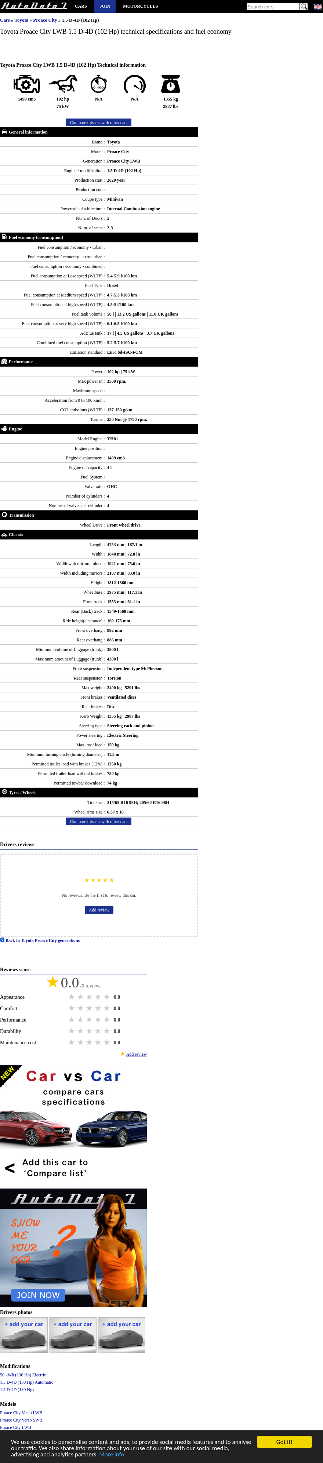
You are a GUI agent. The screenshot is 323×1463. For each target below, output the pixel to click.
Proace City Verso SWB (21, 1420)
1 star (72, 997)
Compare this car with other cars (98, 122)
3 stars (90, 997)
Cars (81, 6)
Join (105, 6)
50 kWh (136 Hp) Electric (23, 1375)
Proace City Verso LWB (21, 1412)
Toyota (21, 20)
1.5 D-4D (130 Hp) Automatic (26, 1382)
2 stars (81, 997)
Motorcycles (140, 6)
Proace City (45, 20)
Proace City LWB (15, 1427)
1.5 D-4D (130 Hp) (17, 1389)
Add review (99, 910)
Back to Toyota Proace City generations (40, 940)
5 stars (107, 997)
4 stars (98, 997)
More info (111, 1455)
